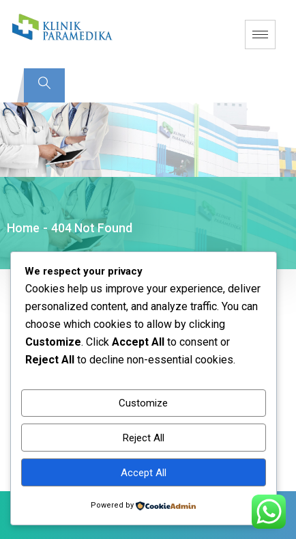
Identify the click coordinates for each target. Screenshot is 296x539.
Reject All (143, 438)
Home (23, 228)
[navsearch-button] (44, 85)
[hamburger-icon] (260, 34)
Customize (143, 403)
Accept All (143, 473)
